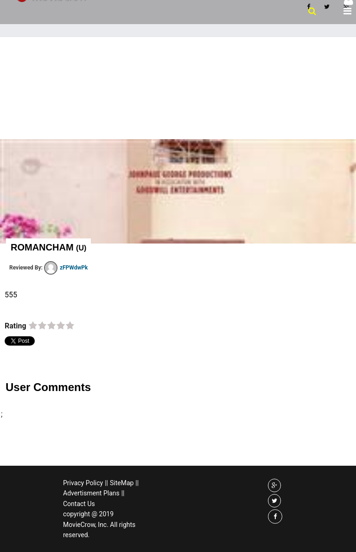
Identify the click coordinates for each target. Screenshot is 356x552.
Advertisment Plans (91, 493)
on (33, 326)
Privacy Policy (83, 483)
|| (106, 483)
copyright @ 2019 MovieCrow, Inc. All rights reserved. (99, 524)
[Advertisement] (178, 107)
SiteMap (122, 483)
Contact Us (79, 503)
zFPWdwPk (66, 267)
